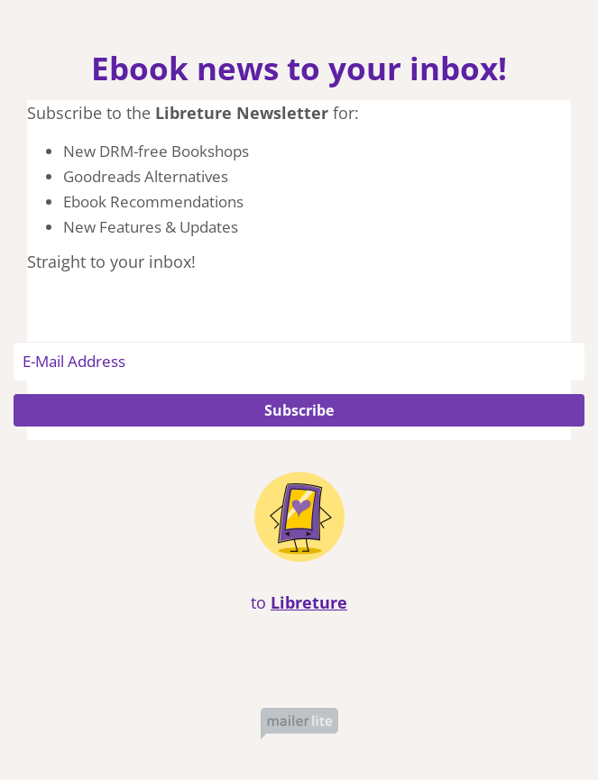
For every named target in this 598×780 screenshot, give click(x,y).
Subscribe (299, 410)
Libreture (309, 602)
